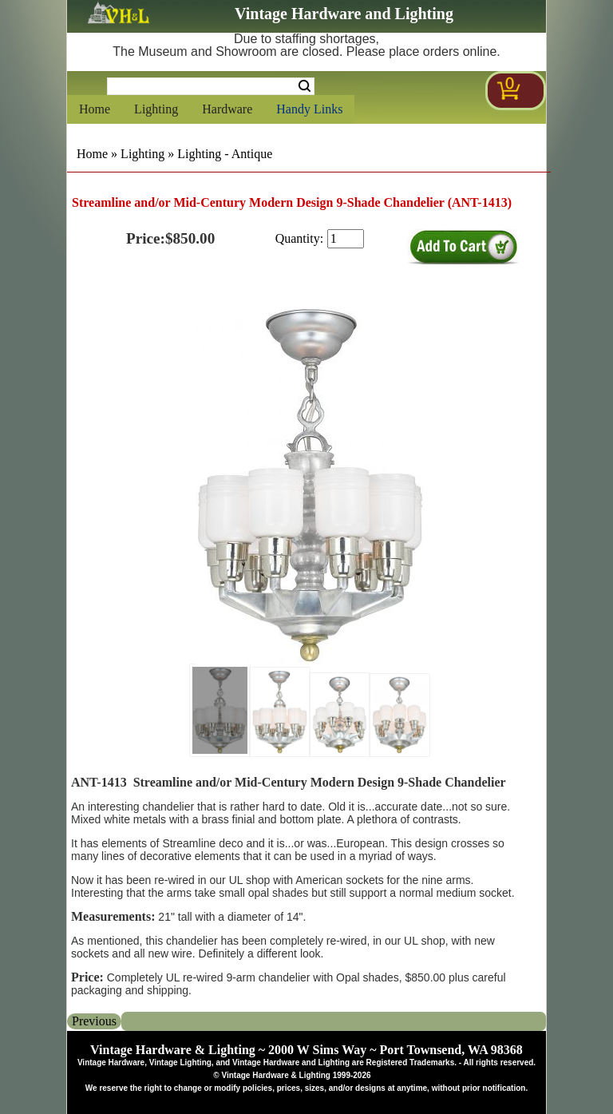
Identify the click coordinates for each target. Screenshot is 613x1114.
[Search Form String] (210, 86)
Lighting (156, 109)
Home (94, 109)
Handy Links (309, 109)
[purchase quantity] (345, 238)
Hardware (227, 109)
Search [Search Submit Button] (304, 86)
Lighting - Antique (224, 154)
